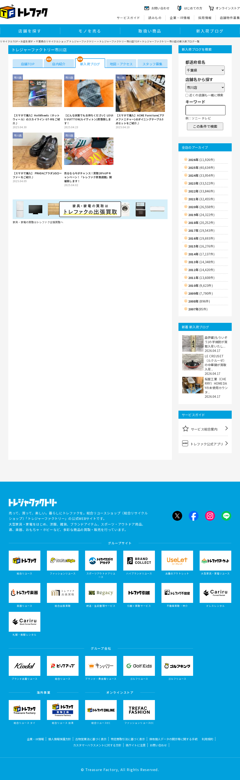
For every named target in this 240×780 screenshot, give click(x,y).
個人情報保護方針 (59, 739)
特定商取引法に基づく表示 (128, 739)
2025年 (201, 167)
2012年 (201, 270)
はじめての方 (193, 8)
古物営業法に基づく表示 (90, 739)
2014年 (201, 254)
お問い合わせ (158, 745)
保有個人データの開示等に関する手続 (173, 739)
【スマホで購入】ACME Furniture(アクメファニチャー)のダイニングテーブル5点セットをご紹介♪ (140, 119)
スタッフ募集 (152, 64)
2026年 (201, 159)
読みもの (155, 18)
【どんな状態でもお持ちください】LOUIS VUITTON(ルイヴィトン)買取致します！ (88, 119)
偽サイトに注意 (136, 745)
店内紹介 (58, 64)
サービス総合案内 (200, 428)
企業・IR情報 (180, 18)
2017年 (201, 230)
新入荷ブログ (210, 31)
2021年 (201, 199)
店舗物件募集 (230, 18)
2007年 (197, 309)
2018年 (201, 222)
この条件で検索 (205, 126)
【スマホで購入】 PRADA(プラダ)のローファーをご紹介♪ (37, 175)
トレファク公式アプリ (202, 443)
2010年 (200, 285)
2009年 (200, 293)
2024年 (201, 175)
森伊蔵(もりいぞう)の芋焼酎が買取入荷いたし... (216, 341)
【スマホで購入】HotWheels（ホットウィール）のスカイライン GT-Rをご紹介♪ (36, 119)
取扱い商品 (149, 31)
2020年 (201, 207)
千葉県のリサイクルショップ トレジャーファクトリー (66, 41)
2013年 (201, 262)
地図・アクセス (121, 64)
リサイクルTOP (9, 41)
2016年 (201, 238)
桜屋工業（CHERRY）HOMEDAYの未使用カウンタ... (216, 385)
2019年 (201, 215)
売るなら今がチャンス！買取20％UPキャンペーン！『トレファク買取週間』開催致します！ (88, 177)
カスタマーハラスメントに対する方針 (97, 745)
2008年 (199, 301)
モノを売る (89, 31)
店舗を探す (29, 31)
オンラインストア (228, 8)
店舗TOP (27, 64)
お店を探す (27, 41)
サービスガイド (128, 18)
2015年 (201, 246)
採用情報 (205, 18)
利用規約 (207, 739)
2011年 (201, 277)
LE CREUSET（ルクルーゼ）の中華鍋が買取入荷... (215, 362)
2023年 (201, 183)
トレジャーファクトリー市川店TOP (119, 41)
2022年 (201, 191)
